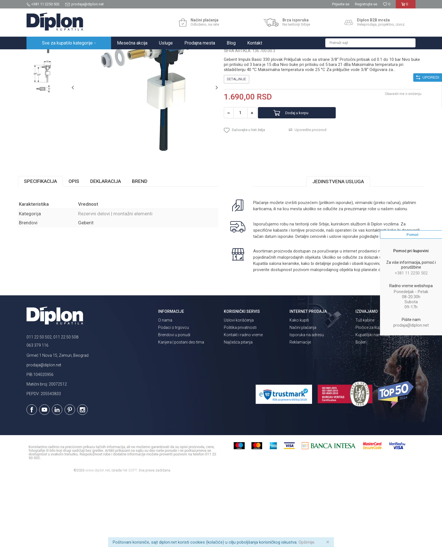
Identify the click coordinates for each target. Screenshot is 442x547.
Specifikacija (49, 237)
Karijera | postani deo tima (181, 410)
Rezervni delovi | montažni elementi (136, 55)
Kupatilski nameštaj (372, 402)
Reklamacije (300, 410)
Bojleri (360, 410)
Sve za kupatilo (68, 55)
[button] (370, 42)
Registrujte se (366, 4)
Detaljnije (236, 132)
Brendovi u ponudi (174, 402)
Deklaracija (114, 237)
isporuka (274, 298)
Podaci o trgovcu (173, 395)
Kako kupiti (299, 388)
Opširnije (306, 542)
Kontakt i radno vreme (243, 402)
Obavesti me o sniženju (394, 146)
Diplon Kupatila (38, 55)
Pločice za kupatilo (371, 395)
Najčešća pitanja (238, 410)
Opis (82, 237)
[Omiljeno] (386, 4)
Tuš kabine (364, 388)
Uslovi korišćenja (239, 388)
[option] (50, 88)
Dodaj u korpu (303, 165)
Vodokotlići (94, 55)
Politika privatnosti (240, 395)
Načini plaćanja (302, 395)
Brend (148, 237)
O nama (165, 388)
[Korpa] (405, 6)
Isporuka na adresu (306, 402)
